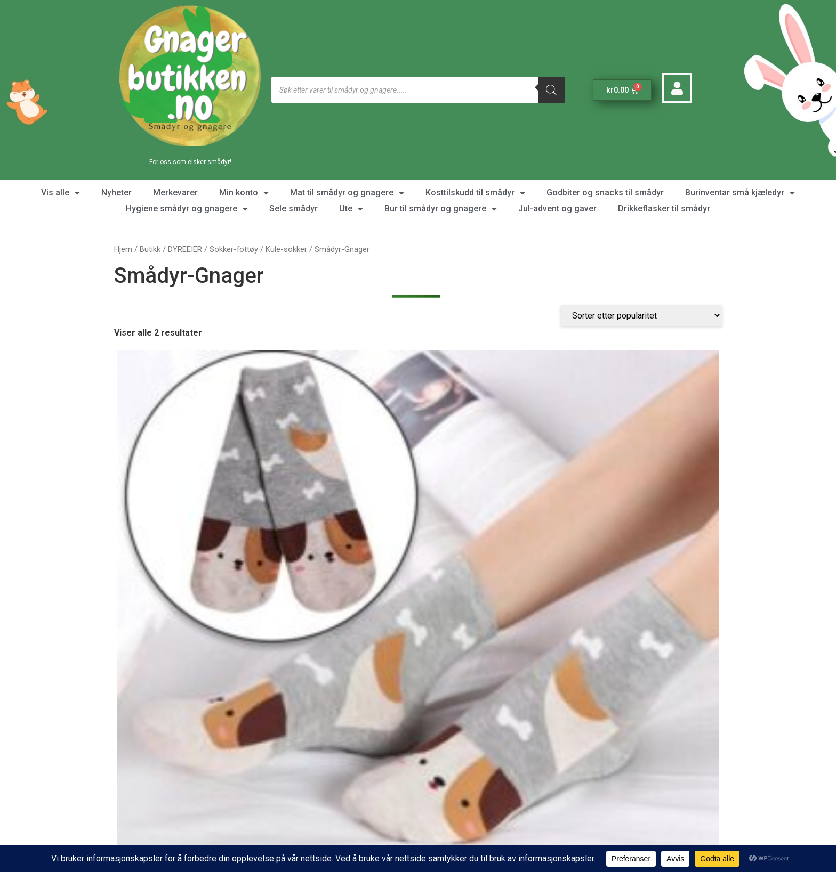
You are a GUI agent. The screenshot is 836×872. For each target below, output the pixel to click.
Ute (351, 209)
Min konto (244, 193)
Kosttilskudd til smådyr (475, 193)
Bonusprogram (461, 831)
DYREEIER (185, 249)
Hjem (123, 249)
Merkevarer (175, 193)
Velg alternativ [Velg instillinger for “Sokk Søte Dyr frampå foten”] (181, 568)
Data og (449, 818)
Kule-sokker (286, 249)
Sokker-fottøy (234, 249)
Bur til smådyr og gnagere (440, 209)
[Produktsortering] (641, 337)
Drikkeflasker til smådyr (664, 208)
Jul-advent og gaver (557, 208)
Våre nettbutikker (617, 633)
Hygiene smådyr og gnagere (187, 209)
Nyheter (116, 193)
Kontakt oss (300, 633)
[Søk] (551, 90)
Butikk (150, 249)
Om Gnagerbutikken (470, 780)
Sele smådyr (293, 208)
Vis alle (60, 193)
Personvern (486, 818)
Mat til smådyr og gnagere (347, 193)
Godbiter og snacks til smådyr (605, 193)
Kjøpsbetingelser (466, 793)
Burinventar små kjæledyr (740, 193)
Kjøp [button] (338, 560)
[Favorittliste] (141, 688)
